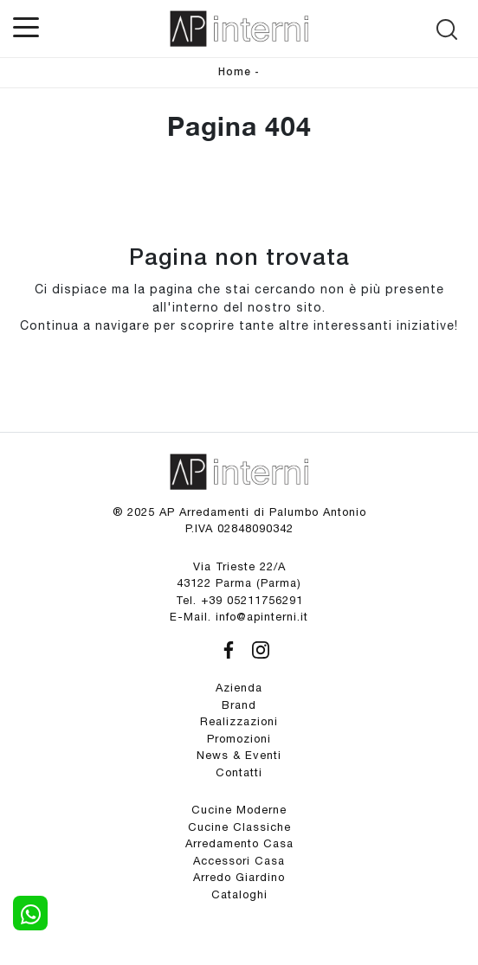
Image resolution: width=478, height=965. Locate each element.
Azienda (239, 687)
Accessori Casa (239, 860)
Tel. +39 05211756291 (239, 600)
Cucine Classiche (239, 826)
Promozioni (239, 738)
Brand (239, 704)
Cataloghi (239, 894)
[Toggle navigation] (26, 26)
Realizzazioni (239, 721)
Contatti (239, 772)
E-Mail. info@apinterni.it (239, 616)
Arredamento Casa (239, 843)
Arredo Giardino (239, 877)
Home (234, 72)
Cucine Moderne (239, 809)
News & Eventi (239, 755)
